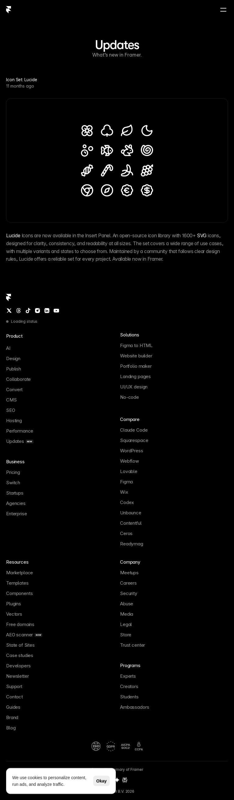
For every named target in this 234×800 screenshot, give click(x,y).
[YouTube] (56, 311)
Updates (117, 44)
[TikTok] (28, 311)
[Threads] (19, 311)
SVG (202, 235)
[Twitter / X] (9, 311)
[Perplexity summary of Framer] (125, 780)
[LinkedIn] (47, 311)
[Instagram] (37, 311)
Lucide (13, 235)
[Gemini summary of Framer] (117, 780)
